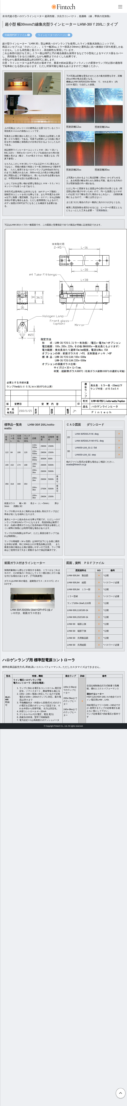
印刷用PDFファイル (17, 35)
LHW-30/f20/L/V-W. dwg (86, 434)
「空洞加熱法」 (101, 210)
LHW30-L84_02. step (85, 454)
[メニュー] (120, 6)
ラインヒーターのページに (54, 35)
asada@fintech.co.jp (76, 464)
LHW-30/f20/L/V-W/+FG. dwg (89, 441)
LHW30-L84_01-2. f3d (86, 447)
